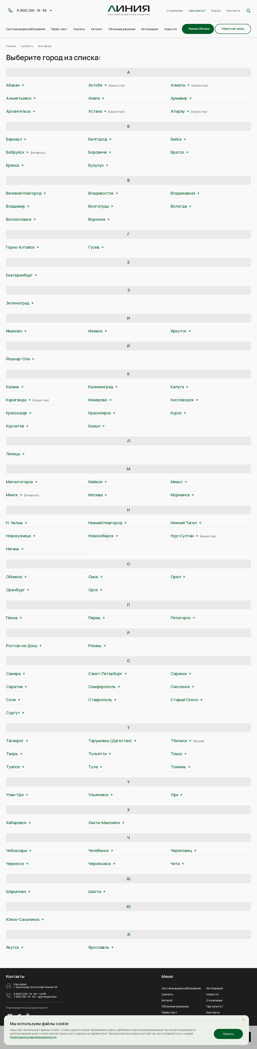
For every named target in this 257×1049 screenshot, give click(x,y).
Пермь (96, 617)
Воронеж (98, 219)
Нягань (14, 549)
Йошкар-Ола (20, 359)
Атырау (180, 111)
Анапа (96, 98)
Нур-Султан (184, 535)
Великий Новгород (26, 193)
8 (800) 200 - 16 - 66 (25, 994)
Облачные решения (175, 1006)
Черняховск (101, 863)
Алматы (180, 85)
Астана (97, 111)
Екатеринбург (21, 275)
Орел (178, 576)
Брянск (14, 165)
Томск (178, 753)
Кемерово (99, 399)
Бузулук (98, 165)
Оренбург (17, 589)
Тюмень (180, 766)
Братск (179, 152)
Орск (95, 589)
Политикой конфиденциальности (33, 1037)
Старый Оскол (186, 699)
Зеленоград (19, 303)
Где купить (27, 46)
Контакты (233, 10)
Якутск (14, 947)
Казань (14, 386)
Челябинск (100, 850)
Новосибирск (103, 535)
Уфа (176, 794)
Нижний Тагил (186, 522)
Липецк (15, 454)
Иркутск (180, 331)
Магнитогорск (21, 481)
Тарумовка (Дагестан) (112, 740)
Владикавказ (185, 193)
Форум (216, 10)
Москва (97, 494)
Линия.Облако (199, 29)
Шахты (96, 891)
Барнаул (16, 139)
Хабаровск (18, 822)
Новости (170, 29)
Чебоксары (18, 850)
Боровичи (99, 152)
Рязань (97, 645)
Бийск (178, 139)
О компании (175, 10)
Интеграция (214, 988)
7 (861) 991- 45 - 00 (24, 996)
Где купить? (197, 10)
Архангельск (20, 111)
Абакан (15, 85)
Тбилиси (181, 740)
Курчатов (17, 426)
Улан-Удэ (17, 794)
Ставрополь (102, 699)
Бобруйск (17, 152)
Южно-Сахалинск (25, 919)
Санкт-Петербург (107, 673)
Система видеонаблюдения (181, 988)
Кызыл (96, 426)
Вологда (181, 206)
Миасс (179, 481)
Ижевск (97, 331)
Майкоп (97, 481)
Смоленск (182, 686)
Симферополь (104, 686)
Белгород (99, 139)
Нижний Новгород (107, 522)
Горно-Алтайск (22, 247)
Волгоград (100, 206)
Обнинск (16, 576)
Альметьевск (21, 98)
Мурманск (182, 494)
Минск (14, 494)
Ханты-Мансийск (106, 822)
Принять (228, 1034)
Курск (178, 413)
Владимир (17, 206)
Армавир (181, 98)
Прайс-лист (59, 29)
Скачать (79, 29)
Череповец (183, 850)
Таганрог (17, 740)
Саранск (181, 673)
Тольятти (99, 753)
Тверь (14, 753)
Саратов (16, 686)
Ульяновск (100, 794)
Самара (15, 673)
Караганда (18, 399)
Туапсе (15, 766)
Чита (177, 863)
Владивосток (103, 193)
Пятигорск (183, 617)
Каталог (167, 1000)
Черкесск (17, 863)
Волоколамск (21, 219)
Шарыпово (18, 891)
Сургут (15, 712)
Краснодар (18, 413)
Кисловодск (184, 399)
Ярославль (100, 947)
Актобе (97, 85)
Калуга (179, 386)
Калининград (102, 386)
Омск (95, 576)
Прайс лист (169, 1012)
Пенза (13, 617)
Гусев (95, 247)
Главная (11, 46)
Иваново (16, 331)
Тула (95, 766)
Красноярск (101, 413)
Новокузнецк (20, 535)
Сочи (13, 699)
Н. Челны (16, 522)
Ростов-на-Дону (23, 645)
